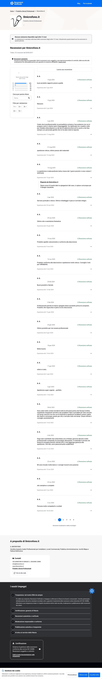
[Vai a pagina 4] (70, 520)
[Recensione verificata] (78, 79)
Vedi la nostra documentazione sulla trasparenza (24, 655)
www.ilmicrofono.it (18, 566)
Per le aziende (87, 3)
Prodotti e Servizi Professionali (25, 11)
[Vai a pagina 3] (66, 520)
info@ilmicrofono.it (18, 564)
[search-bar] (22, 98)
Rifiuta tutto (83, 675)
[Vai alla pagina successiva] (73, 520)
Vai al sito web (20, 573)
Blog (78, 3)
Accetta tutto (94, 675)
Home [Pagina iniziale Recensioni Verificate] (12, 11)
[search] (29, 98)
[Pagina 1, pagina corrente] (59, 519)
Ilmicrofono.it (41, 11)
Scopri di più (62, 62)
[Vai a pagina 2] (63, 520)
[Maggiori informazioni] (40, 649)
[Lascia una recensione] (64, 70)
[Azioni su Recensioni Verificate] (91, 87)
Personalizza (72, 675)
